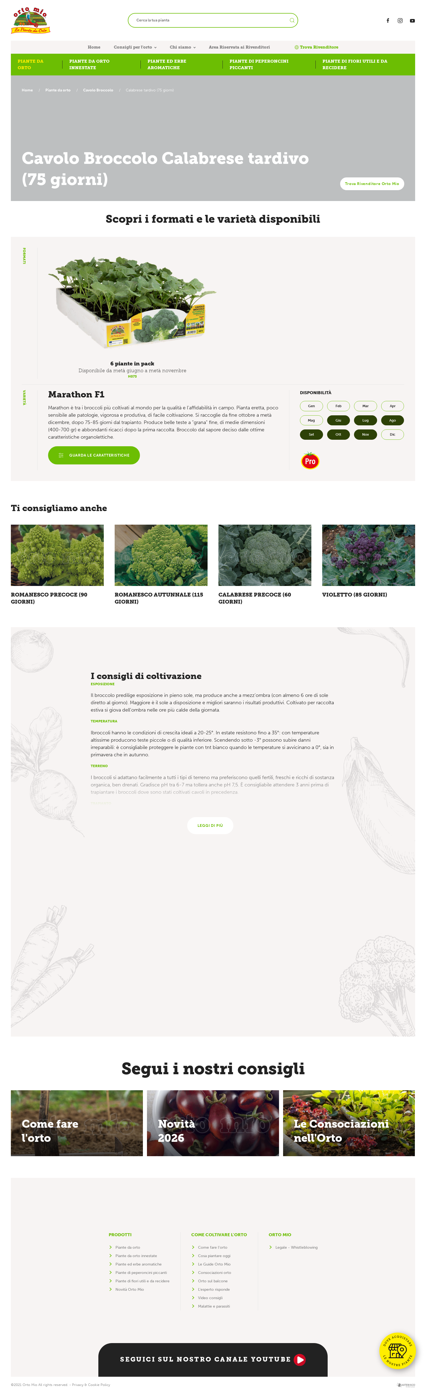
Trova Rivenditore (316, 47)
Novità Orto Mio (129, 1289)
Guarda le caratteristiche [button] (94, 455)
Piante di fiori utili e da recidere (142, 1281)
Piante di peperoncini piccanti (141, 1272)
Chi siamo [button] (180, 47)
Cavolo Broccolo (101, 90)
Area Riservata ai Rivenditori (239, 47)
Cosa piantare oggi (214, 1256)
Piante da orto (59, 90)
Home (94, 47)
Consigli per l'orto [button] (133, 47)
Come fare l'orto (212, 1247)
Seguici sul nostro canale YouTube (213, 1360)
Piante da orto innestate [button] (89, 64)
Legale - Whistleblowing (296, 1247)
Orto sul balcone (213, 1281)
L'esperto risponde (214, 1289)
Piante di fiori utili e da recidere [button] (354, 64)
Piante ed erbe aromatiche (138, 1264)
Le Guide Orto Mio (214, 1264)
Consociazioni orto (214, 1272)
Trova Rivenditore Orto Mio (372, 183)
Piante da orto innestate (136, 1256)
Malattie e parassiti (214, 1306)
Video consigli (210, 1298)
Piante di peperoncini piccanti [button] (259, 64)
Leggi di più (210, 825)
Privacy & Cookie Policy (91, 1385)
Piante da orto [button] (30, 64)
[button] (132, 303)
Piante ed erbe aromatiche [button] (167, 64)
